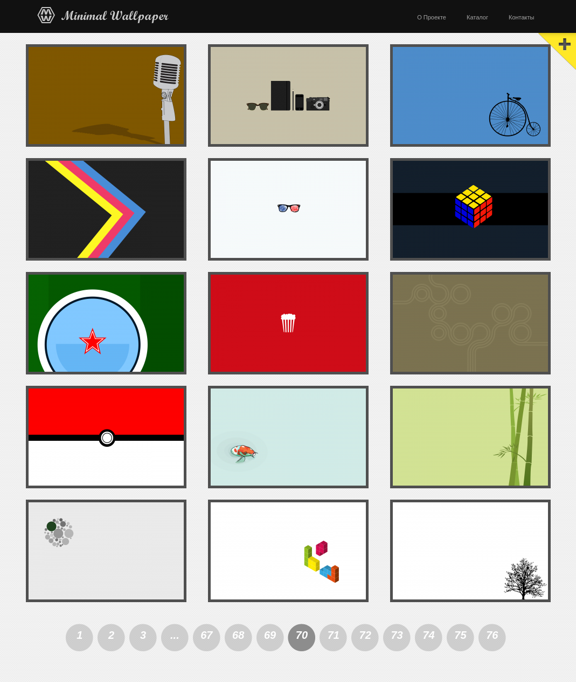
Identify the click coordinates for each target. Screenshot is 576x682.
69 (270, 635)
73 (396, 635)
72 (365, 635)
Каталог (477, 17)
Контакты (522, 17)
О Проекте (431, 17)
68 (238, 635)
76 (492, 635)
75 (460, 635)
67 (206, 635)
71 (333, 635)
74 (428, 635)
